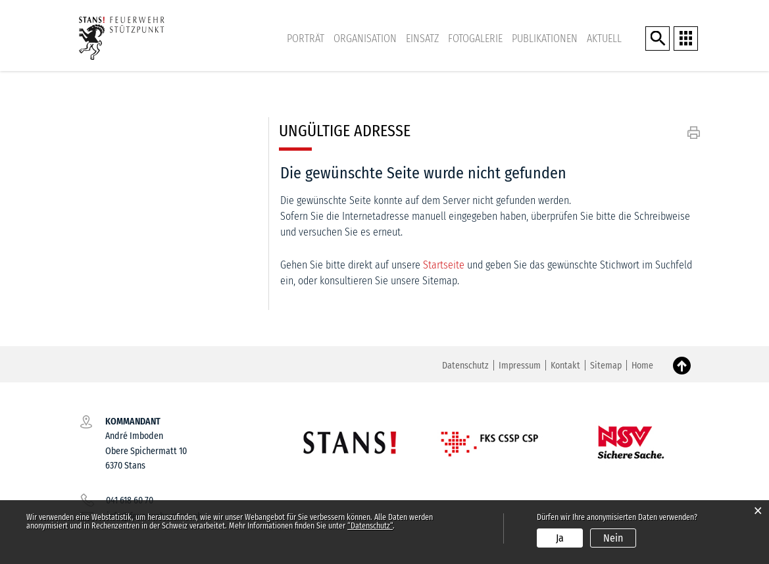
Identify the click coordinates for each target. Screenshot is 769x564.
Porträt (305, 38)
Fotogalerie (475, 38)
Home (642, 365)
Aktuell (604, 38)
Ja (560, 538)
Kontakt (565, 365)
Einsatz (422, 38)
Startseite (443, 265)
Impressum (520, 365)
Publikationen (545, 38)
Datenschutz (465, 365)
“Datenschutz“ (370, 525)
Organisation (365, 38)
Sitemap (606, 365)
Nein (613, 538)
